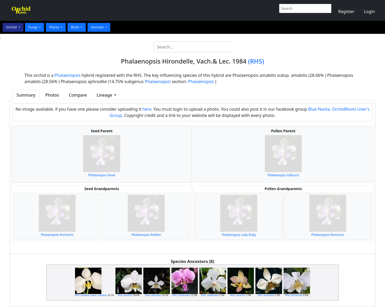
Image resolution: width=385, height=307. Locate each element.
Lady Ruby (239, 235)
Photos (52, 95)
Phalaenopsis (67, 75)
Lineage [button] (105, 95)
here (146, 109)
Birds (75, 27)
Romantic (57, 235)
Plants (54, 27)
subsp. (91, 295)
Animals (98, 27)
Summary (25, 95)
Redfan (146, 235)
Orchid (11, 27)
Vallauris (283, 175)
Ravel (101, 175)
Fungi (33, 27)
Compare (78, 95)
